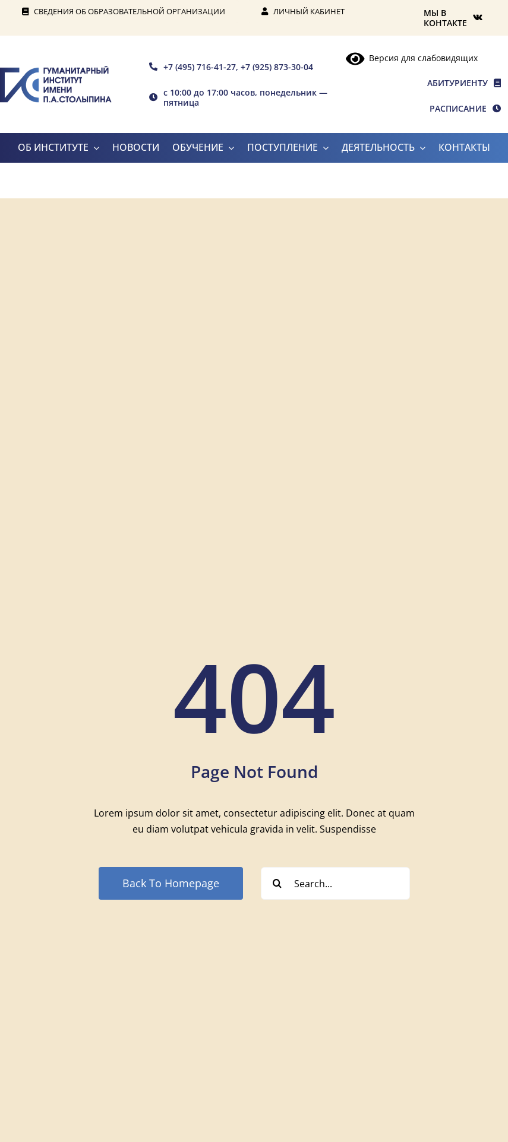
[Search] (277, 883)
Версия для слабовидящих (412, 58)
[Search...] (335, 883)
